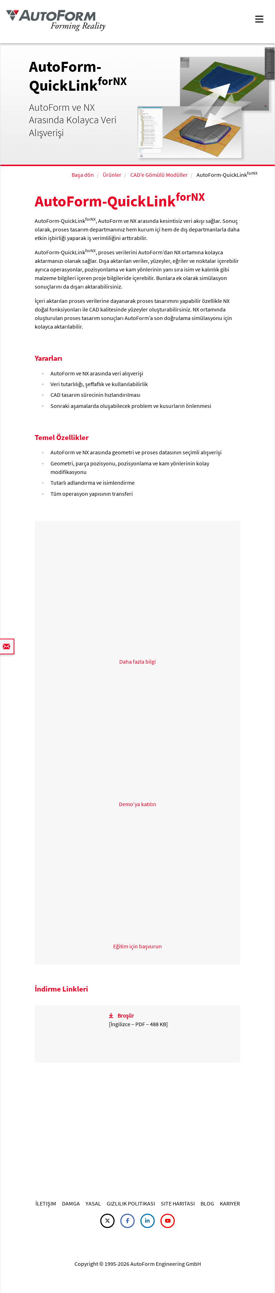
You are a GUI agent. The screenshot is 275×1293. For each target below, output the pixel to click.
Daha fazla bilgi (137, 661)
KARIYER (230, 1203)
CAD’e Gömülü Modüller (159, 174)
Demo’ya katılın (137, 804)
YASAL (93, 1203)
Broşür (125, 1015)
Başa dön (83, 174)
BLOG (207, 1203)
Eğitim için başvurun (137, 946)
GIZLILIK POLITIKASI (131, 1203)
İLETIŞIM (45, 1203)
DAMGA (71, 1203)
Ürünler (112, 174)
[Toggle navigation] (259, 18)
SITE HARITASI (178, 1203)
